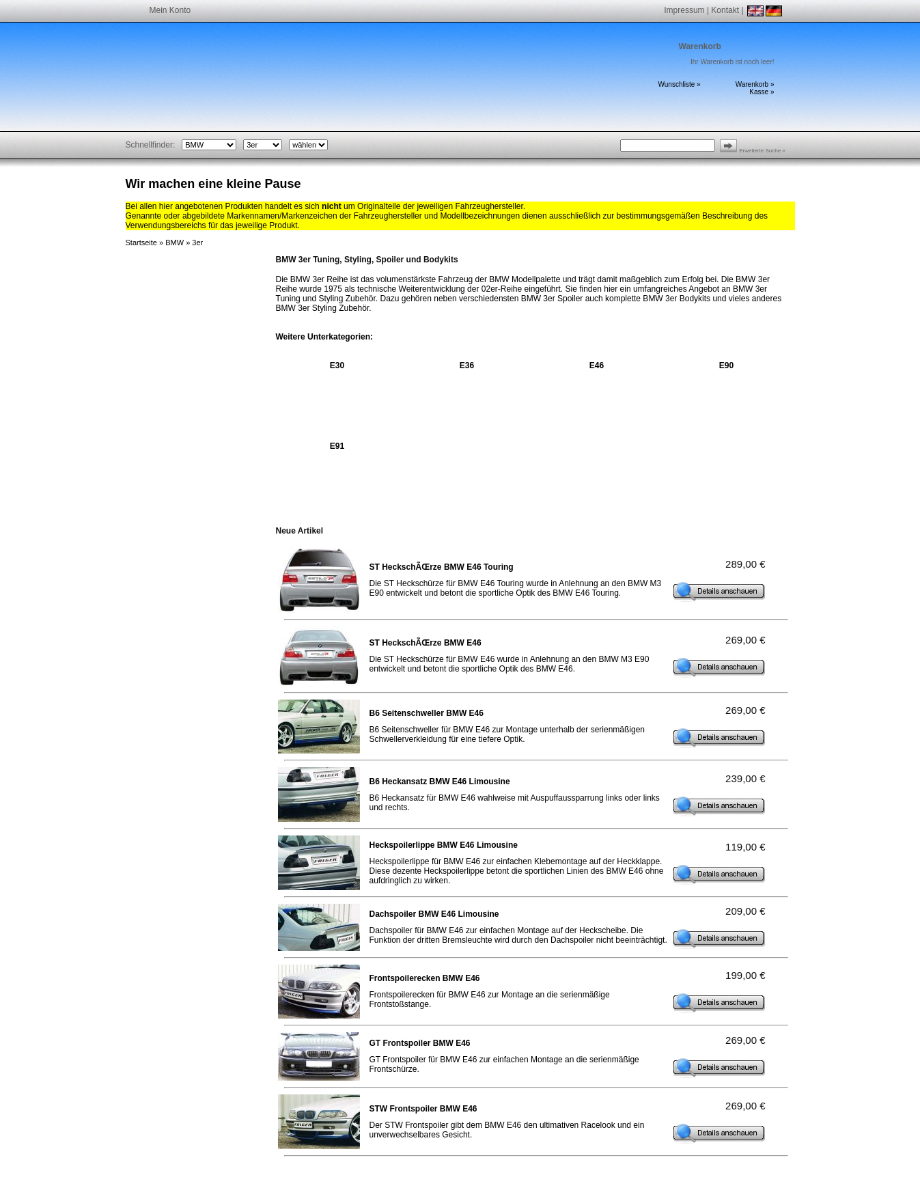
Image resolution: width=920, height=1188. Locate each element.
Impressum (684, 10)
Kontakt (725, 10)
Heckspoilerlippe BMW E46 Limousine (444, 845)
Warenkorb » (755, 84)
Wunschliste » (679, 84)
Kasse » (761, 92)
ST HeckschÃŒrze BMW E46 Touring (442, 567)
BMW (174, 242)
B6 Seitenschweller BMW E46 (427, 713)
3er (197, 242)
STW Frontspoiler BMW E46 (423, 1109)
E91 (337, 446)
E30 (337, 365)
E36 (467, 365)
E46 (596, 365)
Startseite (141, 242)
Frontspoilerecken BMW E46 (425, 978)
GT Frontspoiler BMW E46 (420, 1043)
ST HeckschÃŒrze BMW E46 (426, 643)
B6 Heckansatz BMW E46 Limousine (440, 781)
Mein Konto (170, 10)
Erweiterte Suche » (762, 151)
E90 (726, 365)
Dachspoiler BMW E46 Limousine (434, 914)
